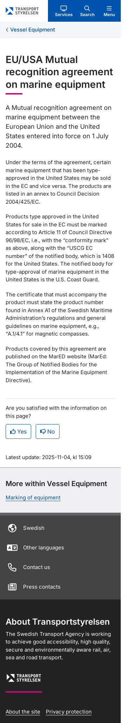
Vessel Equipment (32, 29)
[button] (64, 11)
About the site (23, 711)
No (47, 431)
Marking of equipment (33, 497)
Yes (18, 431)
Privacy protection (69, 711)
